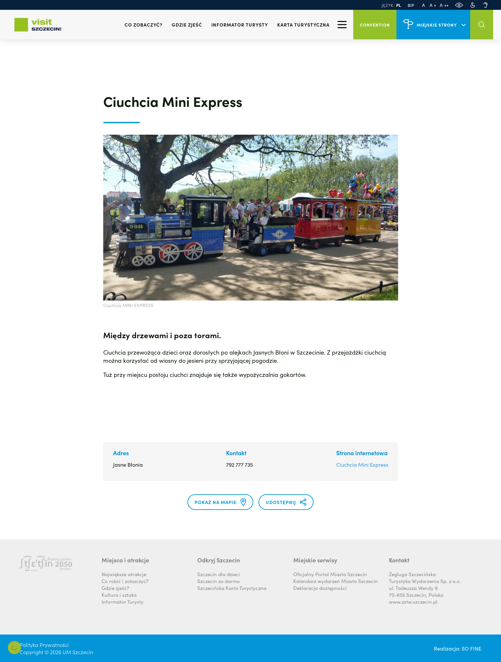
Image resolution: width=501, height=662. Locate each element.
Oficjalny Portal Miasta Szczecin (330, 574)
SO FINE (471, 648)
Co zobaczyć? (144, 24)
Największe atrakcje (124, 574)
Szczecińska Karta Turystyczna (231, 587)
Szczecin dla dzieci (218, 574)
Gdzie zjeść (187, 24)
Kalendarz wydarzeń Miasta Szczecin (335, 580)
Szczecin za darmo (218, 580)
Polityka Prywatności (44, 644)
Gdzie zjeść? (115, 587)
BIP (411, 5)
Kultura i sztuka (119, 594)
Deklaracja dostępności (320, 587)
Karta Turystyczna (303, 24)
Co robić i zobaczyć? (125, 580)
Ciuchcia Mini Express (362, 464)
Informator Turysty (123, 601)
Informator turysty (239, 24)
